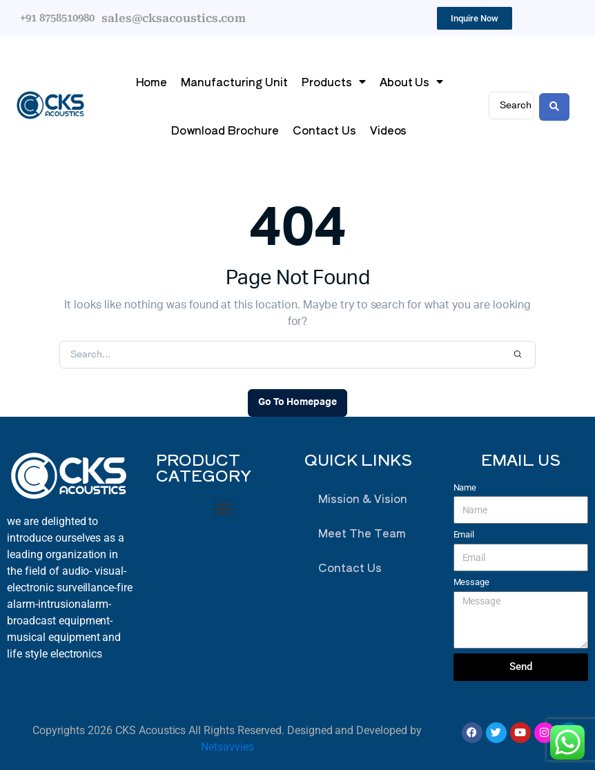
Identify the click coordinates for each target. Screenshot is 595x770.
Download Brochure (225, 129)
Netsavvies (227, 746)
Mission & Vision (362, 498)
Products (334, 81)
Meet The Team (362, 532)
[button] (223, 508)
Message (471, 582)
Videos (388, 129)
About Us (412, 81)
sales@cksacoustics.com (173, 18)
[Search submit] (554, 105)
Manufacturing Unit (234, 81)
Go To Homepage (297, 402)
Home (151, 81)
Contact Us (324, 129)
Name (465, 487)
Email (464, 534)
